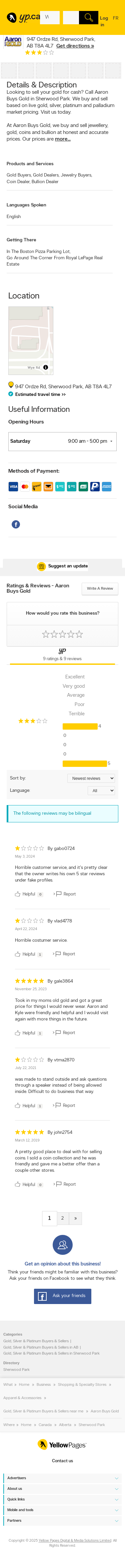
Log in (104, 22)
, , (61, 43)
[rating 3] (39, 54)
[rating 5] (29, 982)
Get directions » (75, 46)
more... (63, 139)
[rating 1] (29, 850)
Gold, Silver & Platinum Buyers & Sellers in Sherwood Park (51, 1354)
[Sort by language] (101, 790)
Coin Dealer (18, 181)
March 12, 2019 (27, 1140)
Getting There (21, 240)
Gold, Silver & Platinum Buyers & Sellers (36, 1341)
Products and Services (30, 164)
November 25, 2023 (31, 989)
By (61, 848)
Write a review (100, 589)
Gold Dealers (46, 175)
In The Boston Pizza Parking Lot (38, 251)
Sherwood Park (16, 1370)
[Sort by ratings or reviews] (91, 778)
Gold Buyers (19, 175)
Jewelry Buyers (76, 175)
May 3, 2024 (25, 857)
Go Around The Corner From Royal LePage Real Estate (55, 261)
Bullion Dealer (45, 181)
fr (115, 22)
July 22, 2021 (25, 1068)
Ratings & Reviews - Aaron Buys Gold (38, 588)
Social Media (23, 507)
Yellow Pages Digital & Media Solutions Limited (75, 1541)
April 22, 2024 (26, 929)
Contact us (62, 1461)
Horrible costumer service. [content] (41, 940)
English (14, 216)
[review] (62, 873)
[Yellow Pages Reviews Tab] (62, 656)
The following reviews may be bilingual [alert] (52, 813)
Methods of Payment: (33, 471)
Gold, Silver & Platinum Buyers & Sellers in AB (40, 1348)
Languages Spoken (26, 205)
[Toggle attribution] (46, 367)
